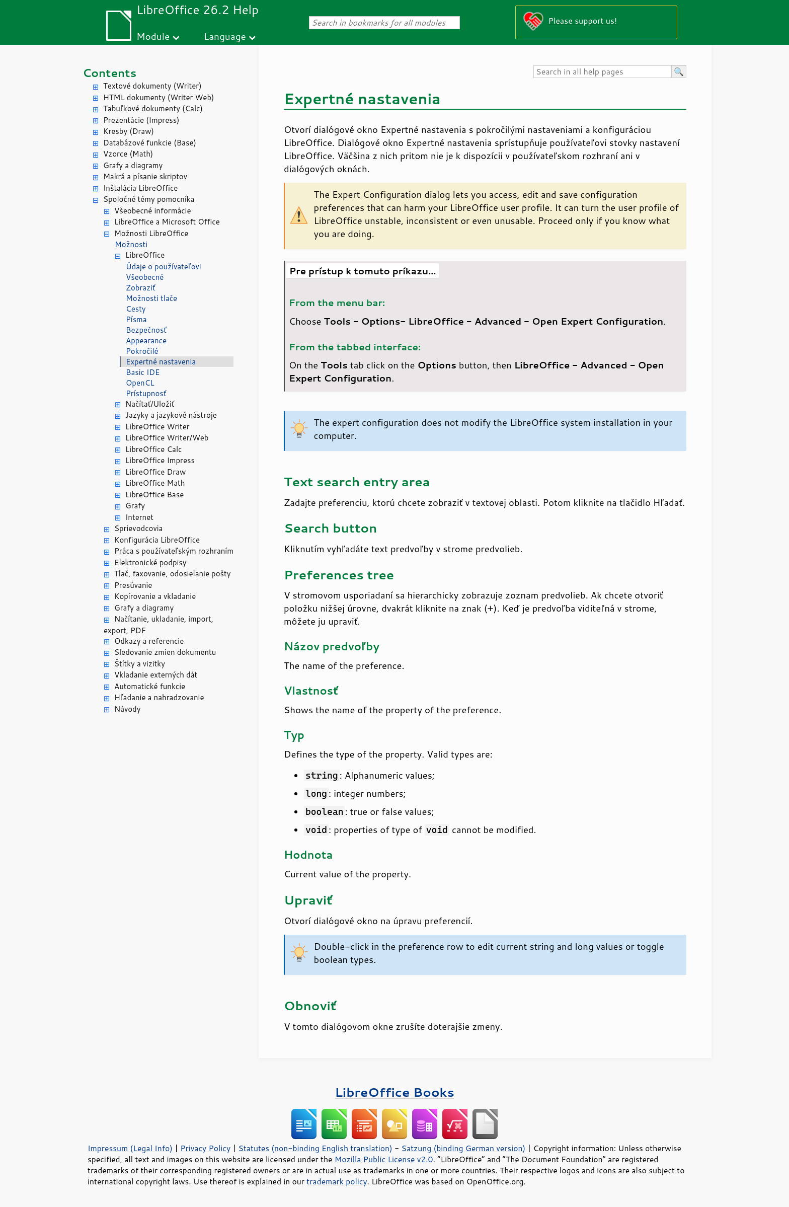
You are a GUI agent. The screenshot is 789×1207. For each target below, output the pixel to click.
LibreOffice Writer (157, 426)
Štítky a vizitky (139, 663)
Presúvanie (133, 585)
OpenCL (140, 383)
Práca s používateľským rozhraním (173, 551)
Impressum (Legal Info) (130, 1148)
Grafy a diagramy (133, 165)
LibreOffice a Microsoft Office (167, 221)
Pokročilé (142, 351)
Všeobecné (145, 277)
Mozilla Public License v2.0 (384, 1159)
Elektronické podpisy (150, 562)
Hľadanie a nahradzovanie (159, 697)
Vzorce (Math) (128, 153)
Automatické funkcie (149, 686)
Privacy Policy (205, 1148)
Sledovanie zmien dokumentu (165, 652)
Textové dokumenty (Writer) (152, 86)
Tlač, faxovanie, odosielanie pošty (172, 573)
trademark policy (336, 1181)
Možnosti (131, 244)
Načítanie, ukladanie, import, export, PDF (158, 625)
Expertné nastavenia (161, 361)
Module (153, 36)
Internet (139, 517)
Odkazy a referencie (149, 641)
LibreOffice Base (154, 494)
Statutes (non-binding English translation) (315, 1148)
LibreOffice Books (394, 1092)
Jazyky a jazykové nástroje (171, 415)
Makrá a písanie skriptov (145, 176)
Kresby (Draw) (128, 131)
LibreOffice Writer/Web (167, 437)
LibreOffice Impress (160, 460)
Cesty (136, 309)
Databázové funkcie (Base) (149, 142)
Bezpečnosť (146, 330)
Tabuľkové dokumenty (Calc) (153, 108)
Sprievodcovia (138, 528)
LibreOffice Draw (155, 472)
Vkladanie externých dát (155, 674)
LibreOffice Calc (153, 449)
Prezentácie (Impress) (141, 120)
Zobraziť (140, 287)
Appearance (146, 340)
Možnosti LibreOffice (151, 233)
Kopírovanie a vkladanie (155, 596)
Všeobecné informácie (152, 210)
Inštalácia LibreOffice (140, 188)
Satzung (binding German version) (464, 1148)
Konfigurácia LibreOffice (157, 540)
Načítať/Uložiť (149, 404)
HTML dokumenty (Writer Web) (158, 97)
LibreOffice (145, 255)
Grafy (135, 505)
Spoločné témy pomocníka (148, 199)
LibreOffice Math (155, 483)
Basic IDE (143, 372)
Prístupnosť (146, 393)
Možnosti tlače (151, 298)
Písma (136, 319)
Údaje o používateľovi (163, 266)
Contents (109, 73)
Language (225, 36)
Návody (127, 709)
